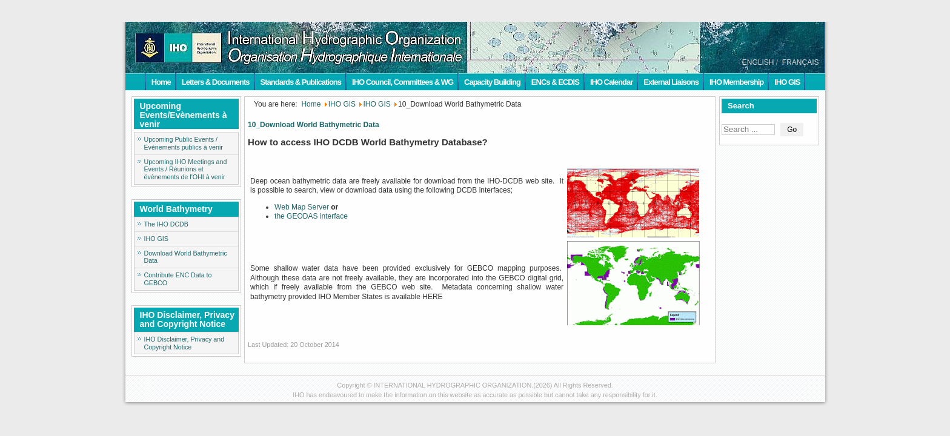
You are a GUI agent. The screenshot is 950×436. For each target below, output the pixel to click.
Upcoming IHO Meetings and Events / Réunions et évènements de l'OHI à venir (185, 169)
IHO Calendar (611, 82)
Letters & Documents (216, 82)
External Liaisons (671, 82)
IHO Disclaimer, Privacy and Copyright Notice (184, 343)
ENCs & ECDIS (555, 82)
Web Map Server (301, 207)
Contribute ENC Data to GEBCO (178, 278)
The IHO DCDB (166, 224)
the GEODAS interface (311, 216)
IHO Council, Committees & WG (402, 82)
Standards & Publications (301, 82)
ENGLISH (758, 62)
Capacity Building (492, 82)
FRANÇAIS (800, 62)
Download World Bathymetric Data (185, 257)
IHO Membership (736, 82)
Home (161, 82)
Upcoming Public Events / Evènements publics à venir (183, 143)
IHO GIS (787, 82)
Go (792, 129)
